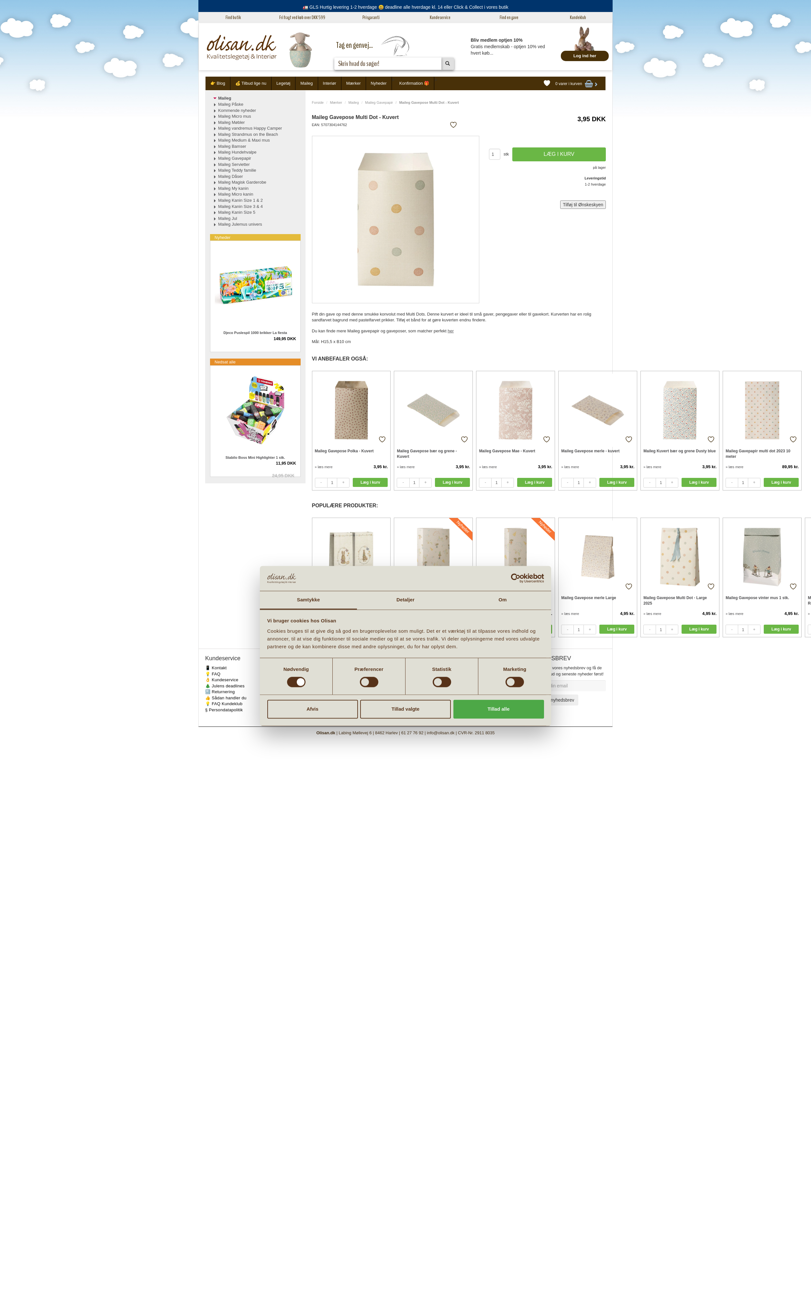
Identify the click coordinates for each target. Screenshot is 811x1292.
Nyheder (379, 83)
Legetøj (283, 83)
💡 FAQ (212, 674)
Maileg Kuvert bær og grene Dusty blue (679, 451)
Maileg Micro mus (234, 116)
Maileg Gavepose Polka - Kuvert (344, 451)
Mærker (353, 83)
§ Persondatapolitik (224, 709)
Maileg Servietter (234, 164)
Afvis (312, 709)
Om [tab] (502, 599)
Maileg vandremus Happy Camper (250, 128)
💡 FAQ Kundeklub (223, 703)
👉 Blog (217, 83)
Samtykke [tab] (308, 599)
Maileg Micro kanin (235, 194)
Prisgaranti (371, 17)
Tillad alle (498, 709)
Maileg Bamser (232, 146)
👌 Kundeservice (222, 679)
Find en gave (509, 17)
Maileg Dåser (230, 176)
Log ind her (584, 55)
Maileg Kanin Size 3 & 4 (240, 206)
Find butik (233, 17)
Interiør (329, 83)
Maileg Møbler (231, 122)
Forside (318, 102)
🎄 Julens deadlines (225, 686)
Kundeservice (440, 17)
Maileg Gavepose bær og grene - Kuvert (427, 454)
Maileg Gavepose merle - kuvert (590, 451)
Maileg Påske (230, 104)
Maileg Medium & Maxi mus (244, 140)
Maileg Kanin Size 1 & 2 (240, 200)
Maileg (306, 83)
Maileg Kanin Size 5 (236, 212)
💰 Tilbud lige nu (250, 83)
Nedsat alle (225, 362)
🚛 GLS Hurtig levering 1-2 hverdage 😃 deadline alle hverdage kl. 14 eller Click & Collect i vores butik (405, 7)
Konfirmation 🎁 (414, 83)
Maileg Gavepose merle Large (588, 598)
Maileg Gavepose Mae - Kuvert (507, 451)
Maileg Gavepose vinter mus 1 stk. (757, 598)
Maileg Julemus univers (240, 224)
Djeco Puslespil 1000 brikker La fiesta (255, 333)
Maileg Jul (227, 218)
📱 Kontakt (216, 667)
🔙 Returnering (220, 691)
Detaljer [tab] (405, 599)
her (451, 330)
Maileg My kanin (233, 188)
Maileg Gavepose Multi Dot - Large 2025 (675, 601)
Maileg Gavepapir (379, 102)
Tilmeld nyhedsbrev (554, 700)
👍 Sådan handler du (226, 697)
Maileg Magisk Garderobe (242, 182)
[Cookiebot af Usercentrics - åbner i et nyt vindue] (515, 578)
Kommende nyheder (237, 110)
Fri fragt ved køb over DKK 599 (302, 17)
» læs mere (324, 467)
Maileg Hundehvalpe (237, 152)
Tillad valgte (405, 709)
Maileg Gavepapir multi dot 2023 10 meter (758, 454)
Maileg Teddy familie (237, 170)
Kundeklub (578, 17)
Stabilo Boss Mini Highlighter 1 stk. (255, 457)
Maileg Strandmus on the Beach (248, 134)
